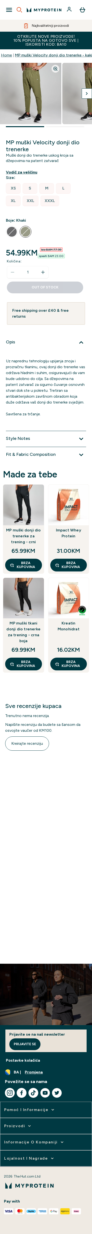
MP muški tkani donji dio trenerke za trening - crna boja (23, 632)
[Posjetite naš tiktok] (33, 1093)
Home (6, 55)
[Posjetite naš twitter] (57, 1093)
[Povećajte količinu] (43, 272)
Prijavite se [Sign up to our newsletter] (25, 1044)
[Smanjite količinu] (12, 272)
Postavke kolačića (23, 1060)
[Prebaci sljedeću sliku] (87, 93)
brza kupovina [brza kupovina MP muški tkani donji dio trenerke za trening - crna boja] (22, 664)
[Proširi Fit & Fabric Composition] (46, 455)
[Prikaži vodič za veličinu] (22, 172)
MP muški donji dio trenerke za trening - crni (23, 536)
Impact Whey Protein (68, 533)
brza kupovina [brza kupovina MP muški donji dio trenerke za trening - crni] (22, 565)
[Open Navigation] (9, 10)
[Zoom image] (55, 69)
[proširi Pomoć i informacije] (29, 1110)
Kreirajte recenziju (27, 743)
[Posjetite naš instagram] (10, 1093)
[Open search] (19, 9)
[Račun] (69, 9)
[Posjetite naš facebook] (21, 1093)
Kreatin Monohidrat (68, 626)
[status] (28, 272)
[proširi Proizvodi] (18, 1126)
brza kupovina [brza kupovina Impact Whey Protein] (67, 565)
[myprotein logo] (44, 10)
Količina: (14, 261)
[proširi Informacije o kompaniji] (34, 1142)
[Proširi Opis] (46, 342)
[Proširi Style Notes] (46, 439)
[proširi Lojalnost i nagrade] (29, 1158)
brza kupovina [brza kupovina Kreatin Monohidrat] (67, 664)
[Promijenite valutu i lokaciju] (46, 1072)
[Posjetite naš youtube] (45, 1093)
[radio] (13, 188)
